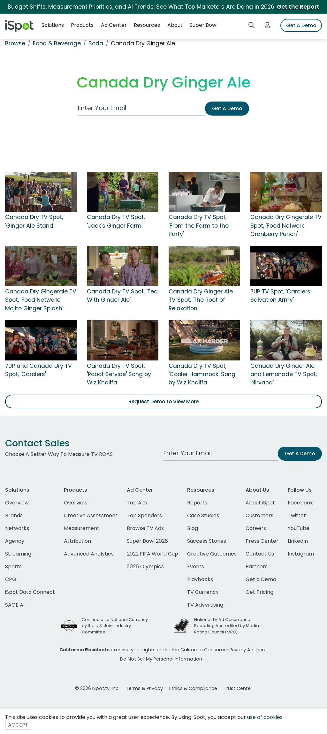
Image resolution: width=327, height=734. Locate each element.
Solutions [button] (53, 25)
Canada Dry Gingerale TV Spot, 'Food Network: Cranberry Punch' (286, 225)
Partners (257, 566)
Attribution (77, 541)
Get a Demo (261, 579)
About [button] (175, 25)
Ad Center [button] (114, 25)
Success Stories (206, 541)
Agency (14, 541)
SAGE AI (15, 605)
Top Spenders (144, 515)
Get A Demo (301, 25)
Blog (192, 528)
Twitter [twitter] (297, 515)
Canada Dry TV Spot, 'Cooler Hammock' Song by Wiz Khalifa (202, 374)
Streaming (18, 553)
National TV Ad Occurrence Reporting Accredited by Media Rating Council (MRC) (226, 625)
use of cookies (265, 717)
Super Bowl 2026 (147, 541)
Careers (256, 528)
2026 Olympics (145, 566)
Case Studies (203, 515)
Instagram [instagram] (301, 553)
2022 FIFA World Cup (152, 553)
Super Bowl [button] (203, 25)
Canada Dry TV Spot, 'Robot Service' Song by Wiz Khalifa (119, 374)
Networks (17, 528)
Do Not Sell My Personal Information (161, 659)
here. (262, 650)
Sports (13, 566)
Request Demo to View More (163, 401)
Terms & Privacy (144, 688)
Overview (17, 502)
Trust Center (238, 688)
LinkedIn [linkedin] (298, 541)
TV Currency (203, 592)
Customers (259, 515)
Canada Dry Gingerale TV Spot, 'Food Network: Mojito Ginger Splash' (40, 300)
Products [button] (82, 25)
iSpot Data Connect (30, 592)
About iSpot (260, 502)
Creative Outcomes (212, 553)
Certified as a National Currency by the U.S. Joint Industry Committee (115, 625)
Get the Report (298, 7)
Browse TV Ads (145, 528)
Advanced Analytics (89, 553)
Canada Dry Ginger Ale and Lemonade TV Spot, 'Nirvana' (283, 374)
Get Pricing (259, 592)
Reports (197, 502)
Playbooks (200, 579)
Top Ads (137, 502)
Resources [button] (147, 25)
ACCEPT (18, 725)
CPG (10, 579)
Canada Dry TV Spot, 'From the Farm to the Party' (199, 225)
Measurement (81, 528)
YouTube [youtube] (298, 528)
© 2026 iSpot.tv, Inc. (97, 688)
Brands (14, 515)
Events (195, 566)
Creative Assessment (91, 515)
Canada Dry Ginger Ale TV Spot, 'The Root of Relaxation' (201, 300)
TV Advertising (205, 605)
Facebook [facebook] (300, 502)
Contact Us (260, 553)
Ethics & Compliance (193, 688)
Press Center (262, 541)
